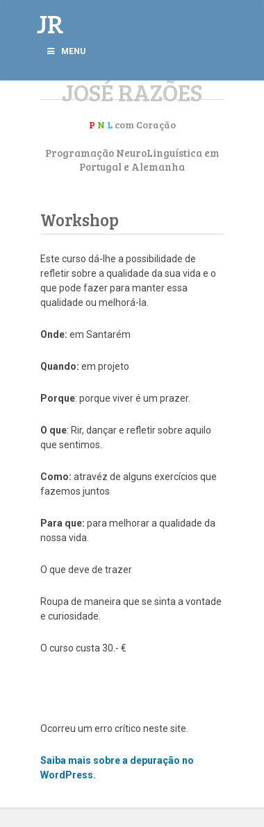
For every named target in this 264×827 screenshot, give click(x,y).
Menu (65, 51)
